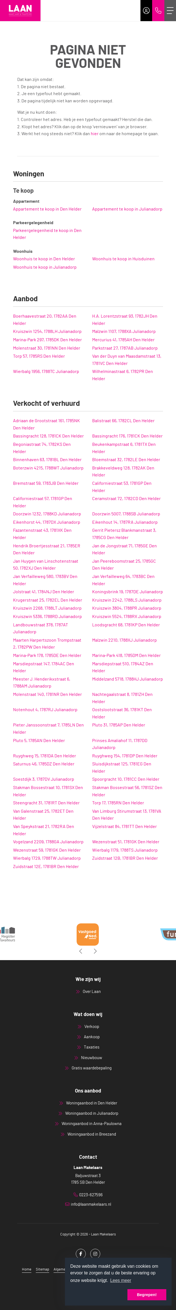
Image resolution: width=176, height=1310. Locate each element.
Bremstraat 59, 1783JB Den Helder (46, 483)
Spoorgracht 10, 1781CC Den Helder (125, 779)
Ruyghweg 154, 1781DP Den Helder (124, 756)
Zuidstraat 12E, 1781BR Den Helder (46, 866)
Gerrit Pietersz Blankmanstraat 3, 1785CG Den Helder (124, 534)
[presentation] (81, 951)
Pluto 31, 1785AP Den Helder (118, 725)
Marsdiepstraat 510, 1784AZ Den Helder (122, 667)
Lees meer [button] (120, 1280)
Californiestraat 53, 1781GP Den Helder (122, 487)
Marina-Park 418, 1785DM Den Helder (126, 655)
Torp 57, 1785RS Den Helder (39, 356)
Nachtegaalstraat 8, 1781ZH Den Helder (122, 698)
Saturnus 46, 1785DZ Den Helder (43, 764)
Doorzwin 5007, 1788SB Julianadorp (126, 514)
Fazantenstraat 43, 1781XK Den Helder (42, 534)
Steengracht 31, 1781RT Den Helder (46, 803)
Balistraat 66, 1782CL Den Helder (123, 421)
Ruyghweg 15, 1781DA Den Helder (44, 756)
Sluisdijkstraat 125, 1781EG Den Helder (121, 767)
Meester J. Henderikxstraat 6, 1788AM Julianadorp (41, 683)
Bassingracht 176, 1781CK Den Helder (127, 436)
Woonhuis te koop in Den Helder (44, 259)
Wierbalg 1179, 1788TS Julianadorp (125, 850)
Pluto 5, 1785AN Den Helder (39, 740)
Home (26, 1269)
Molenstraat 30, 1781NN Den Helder (46, 348)
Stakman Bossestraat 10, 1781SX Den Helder (48, 791)
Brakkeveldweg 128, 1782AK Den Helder (123, 472)
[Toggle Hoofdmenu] (170, 10)
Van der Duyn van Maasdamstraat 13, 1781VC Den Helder (126, 360)
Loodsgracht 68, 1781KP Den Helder (126, 625)
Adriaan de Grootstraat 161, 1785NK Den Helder (46, 424)
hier (95, 134)
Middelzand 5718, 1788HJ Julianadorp (127, 679)
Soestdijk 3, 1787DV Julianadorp (43, 779)
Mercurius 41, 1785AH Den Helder (123, 340)
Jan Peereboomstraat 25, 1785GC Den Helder (124, 565)
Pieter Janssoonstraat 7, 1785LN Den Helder (48, 729)
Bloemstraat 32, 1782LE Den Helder (126, 460)
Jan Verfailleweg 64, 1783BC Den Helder (123, 580)
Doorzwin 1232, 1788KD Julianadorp (47, 514)
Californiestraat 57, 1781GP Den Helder (42, 502)
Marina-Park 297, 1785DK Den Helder (47, 340)
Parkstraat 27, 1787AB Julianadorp (125, 348)
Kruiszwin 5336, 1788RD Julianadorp (47, 616)
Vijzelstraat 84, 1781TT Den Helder (124, 826)
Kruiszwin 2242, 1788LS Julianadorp (127, 600)
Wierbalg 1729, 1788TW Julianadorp (47, 858)
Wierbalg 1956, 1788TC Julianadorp (46, 371)
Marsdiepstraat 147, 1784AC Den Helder (43, 667)
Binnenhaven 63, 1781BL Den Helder (47, 460)
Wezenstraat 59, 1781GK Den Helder (47, 850)
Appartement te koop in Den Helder (47, 209)
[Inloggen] (146, 10)
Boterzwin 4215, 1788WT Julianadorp (48, 468)
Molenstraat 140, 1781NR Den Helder (47, 694)
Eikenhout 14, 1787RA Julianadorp (125, 522)
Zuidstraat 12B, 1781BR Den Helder (125, 858)
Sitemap (42, 1269)
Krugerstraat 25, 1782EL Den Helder (47, 600)
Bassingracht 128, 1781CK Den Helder (48, 436)
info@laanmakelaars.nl (91, 1204)
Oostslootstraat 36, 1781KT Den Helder (122, 713)
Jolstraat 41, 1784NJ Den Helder (43, 592)
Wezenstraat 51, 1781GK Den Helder (125, 842)
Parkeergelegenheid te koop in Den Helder (47, 234)
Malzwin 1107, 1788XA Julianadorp (124, 331)
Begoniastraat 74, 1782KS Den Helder (42, 448)
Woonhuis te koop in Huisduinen (123, 259)
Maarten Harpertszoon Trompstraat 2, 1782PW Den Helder (47, 644)
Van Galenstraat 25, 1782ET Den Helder (43, 815)
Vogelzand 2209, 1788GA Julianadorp (48, 842)
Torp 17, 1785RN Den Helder (118, 803)
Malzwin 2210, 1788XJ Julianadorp (124, 640)
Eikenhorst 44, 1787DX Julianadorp (46, 522)
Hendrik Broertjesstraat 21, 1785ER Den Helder (46, 549)
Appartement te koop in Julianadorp (127, 209)
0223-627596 (91, 1195)
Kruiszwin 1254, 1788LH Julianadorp (47, 331)
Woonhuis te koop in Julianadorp (45, 267)
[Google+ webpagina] (95, 1254)
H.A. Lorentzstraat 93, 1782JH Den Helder (124, 320)
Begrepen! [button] (147, 1294)
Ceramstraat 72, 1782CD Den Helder (126, 498)
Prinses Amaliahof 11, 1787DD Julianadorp (119, 744)
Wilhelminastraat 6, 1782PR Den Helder (122, 375)
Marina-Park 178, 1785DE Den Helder (47, 655)
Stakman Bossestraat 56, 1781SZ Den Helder (127, 791)
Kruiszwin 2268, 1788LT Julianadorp (47, 608)
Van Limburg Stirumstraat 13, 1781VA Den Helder (126, 815)
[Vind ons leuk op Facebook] (81, 1254)
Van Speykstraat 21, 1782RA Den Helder (43, 830)
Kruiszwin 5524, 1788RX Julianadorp (126, 616)
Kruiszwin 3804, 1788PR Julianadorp (126, 608)
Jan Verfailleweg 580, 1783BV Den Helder (45, 580)
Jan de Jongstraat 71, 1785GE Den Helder (124, 549)
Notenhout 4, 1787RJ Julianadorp (45, 710)
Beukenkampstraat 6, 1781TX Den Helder (124, 448)
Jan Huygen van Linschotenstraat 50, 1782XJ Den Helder (45, 565)
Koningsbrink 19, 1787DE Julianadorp (127, 592)
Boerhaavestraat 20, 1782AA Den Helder (44, 320)
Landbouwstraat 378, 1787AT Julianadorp (40, 628)
